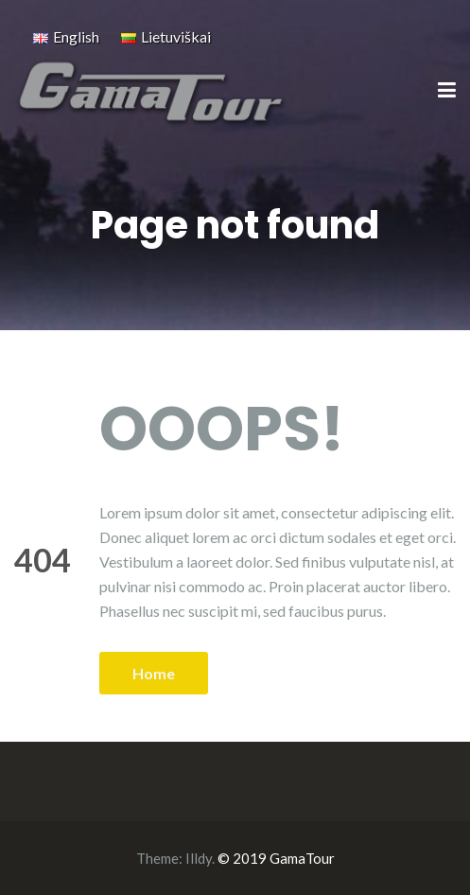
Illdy (198, 858)
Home (153, 673)
